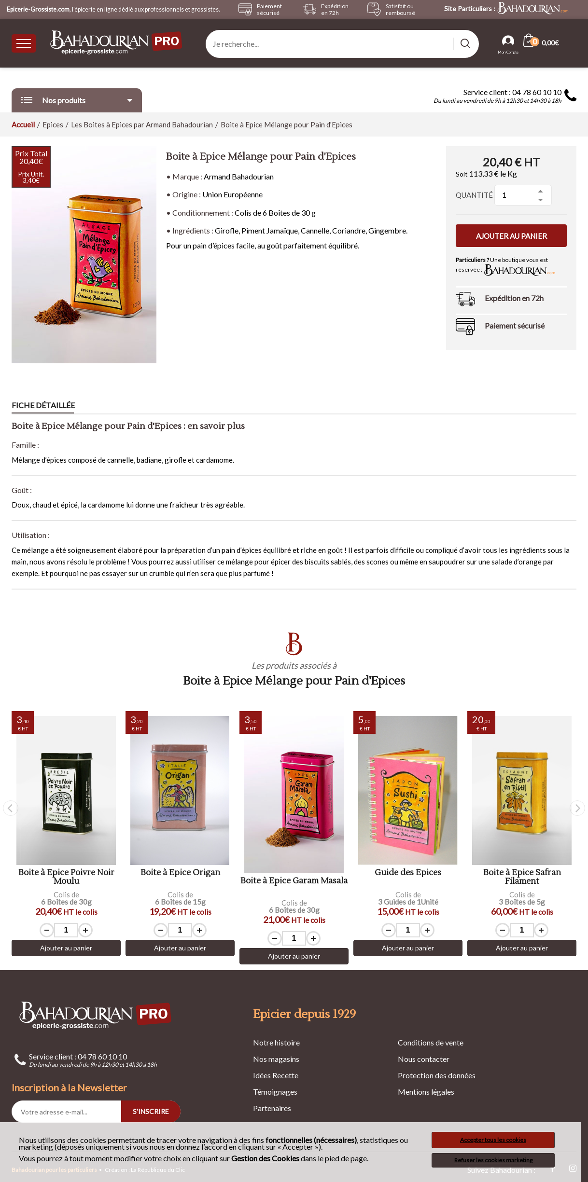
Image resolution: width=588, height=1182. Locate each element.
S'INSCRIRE (151, 1111)
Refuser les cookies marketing (493, 1160)
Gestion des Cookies (265, 1158)
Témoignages (275, 1091)
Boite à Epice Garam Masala (294, 881)
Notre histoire (276, 1042)
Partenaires (272, 1108)
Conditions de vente (430, 1042)
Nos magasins (276, 1058)
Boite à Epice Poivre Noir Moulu (66, 877)
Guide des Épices (408, 873)
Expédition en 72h (514, 297)
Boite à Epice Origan (180, 873)
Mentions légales (426, 1091)
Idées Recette (275, 1075)
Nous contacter (423, 1058)
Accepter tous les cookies (493, 1139)
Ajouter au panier (511, 236)
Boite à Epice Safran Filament (522, 877)
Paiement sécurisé (515, 325)
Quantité (474, 195)
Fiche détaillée (43, 405)
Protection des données (437, 1075)
